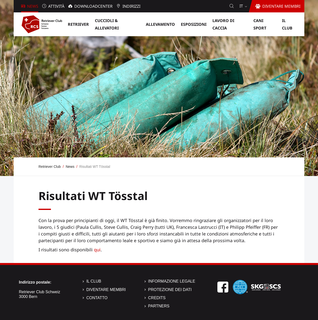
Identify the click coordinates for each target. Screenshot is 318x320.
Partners (158, 306)
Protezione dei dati (170, 290)
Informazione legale (171, 281)
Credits (156, 298)
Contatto (96, 298)
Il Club (93, 281)
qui (97, 250)
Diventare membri (106, 290)
